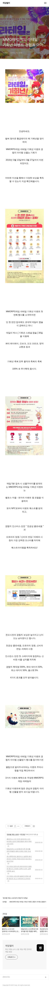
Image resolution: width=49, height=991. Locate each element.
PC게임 (22, 834)
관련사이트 (6, 977)
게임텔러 (6, 3)
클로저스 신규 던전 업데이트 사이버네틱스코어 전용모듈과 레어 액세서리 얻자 (19, 841)
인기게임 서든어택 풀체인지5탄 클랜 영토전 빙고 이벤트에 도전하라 (19, 877)
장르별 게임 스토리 (13, 834)
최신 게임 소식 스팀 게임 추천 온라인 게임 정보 (18, 950)
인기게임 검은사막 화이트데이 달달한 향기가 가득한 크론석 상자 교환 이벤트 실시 (19, 868)
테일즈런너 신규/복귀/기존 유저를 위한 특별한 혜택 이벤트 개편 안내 (19, 850)
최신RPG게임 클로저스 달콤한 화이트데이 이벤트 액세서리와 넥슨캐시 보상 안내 (19, 859)
